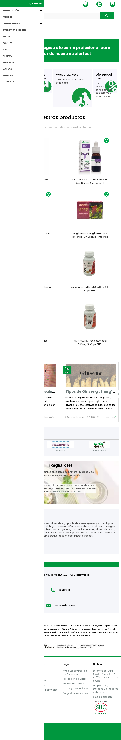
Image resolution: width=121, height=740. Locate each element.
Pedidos (37, 675)
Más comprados (70, 127)
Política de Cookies (74, 683)
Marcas (6, 685)
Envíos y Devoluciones (75, 688)
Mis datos (38, 670)
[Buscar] (60, 16)
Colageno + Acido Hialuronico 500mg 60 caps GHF (31, 342)
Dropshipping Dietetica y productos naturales (105, 689)
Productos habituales (45, 689)
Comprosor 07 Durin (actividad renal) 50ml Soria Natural (89, 181)
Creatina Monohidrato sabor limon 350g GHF (31, 288)
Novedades (32, 127)
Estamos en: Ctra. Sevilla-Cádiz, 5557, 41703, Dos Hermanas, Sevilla (105, 675)
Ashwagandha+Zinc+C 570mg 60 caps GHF (89, 288)
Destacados (50, 127)
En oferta (89, 127)
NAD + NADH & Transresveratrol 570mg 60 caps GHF (90, 342)
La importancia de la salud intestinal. (40, 391)
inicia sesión (60, 491)
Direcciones (39, 680)
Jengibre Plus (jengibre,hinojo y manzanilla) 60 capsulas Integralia (89, 235)
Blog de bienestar (103, 696)
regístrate (75, 491)
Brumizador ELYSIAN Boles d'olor (31, 179)
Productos (8, 675)
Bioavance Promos (13, 680)
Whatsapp (39, 685)
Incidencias (8, 670)
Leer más (50, 417)
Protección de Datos (74, 678)
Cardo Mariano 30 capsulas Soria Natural (31, 235)
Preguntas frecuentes (75, 693)
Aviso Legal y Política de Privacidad (75, 672)
